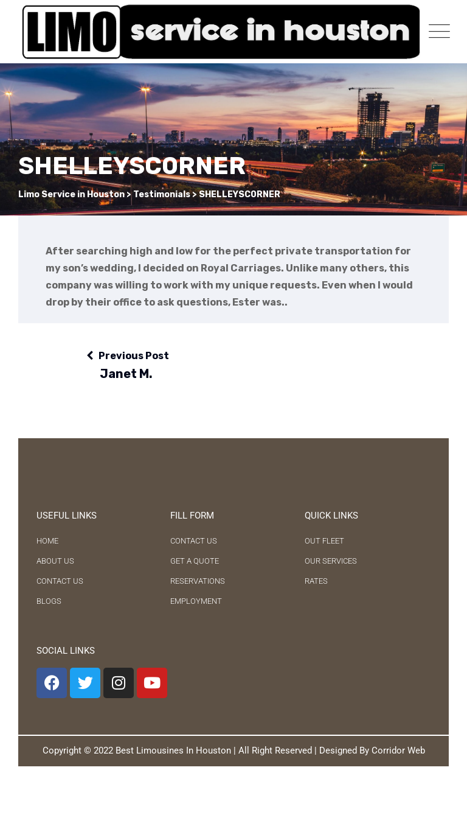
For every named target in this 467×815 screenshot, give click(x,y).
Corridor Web (398, 750)
